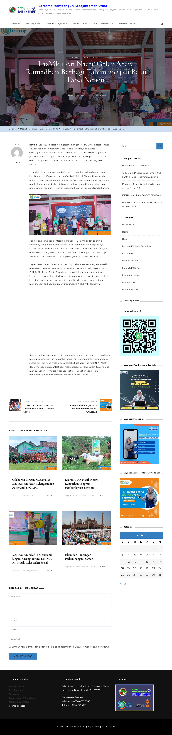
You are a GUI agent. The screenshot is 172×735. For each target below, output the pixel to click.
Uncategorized (130, 289)
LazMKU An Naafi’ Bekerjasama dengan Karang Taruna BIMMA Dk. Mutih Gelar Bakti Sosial (32, 559)
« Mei (123, 583)
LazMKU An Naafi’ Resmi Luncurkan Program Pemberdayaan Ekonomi (81, 483)
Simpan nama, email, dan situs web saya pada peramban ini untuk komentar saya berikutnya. (61, 647)
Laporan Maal (129, 253)
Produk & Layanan (55, 23)
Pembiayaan (16, 690)
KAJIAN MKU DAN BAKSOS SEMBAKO (142, 195)
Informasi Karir (127, 23)
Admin (17, 155)
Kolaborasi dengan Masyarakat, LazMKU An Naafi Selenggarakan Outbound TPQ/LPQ (33, 483)
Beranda (16, 23)
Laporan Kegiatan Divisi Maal (137, 246)
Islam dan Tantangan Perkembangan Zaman (79, 557)
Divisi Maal (79, 23)
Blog (124, 239)
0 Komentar (101, 96)
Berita (75, 57)
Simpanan (14, 694)
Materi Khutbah (130, 260)
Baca (51, 495)
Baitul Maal (128, 224)
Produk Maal (128, 282)
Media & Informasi (101, 23)
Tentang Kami (33, 23)
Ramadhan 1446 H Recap (135, 165)
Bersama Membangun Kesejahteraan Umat (72, 6)
